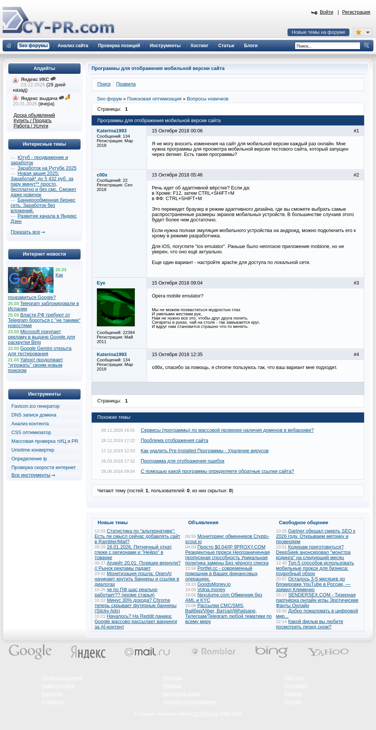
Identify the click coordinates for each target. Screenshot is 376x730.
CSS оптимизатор (31, 432)
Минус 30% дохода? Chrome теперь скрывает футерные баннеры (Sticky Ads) (136, 606)
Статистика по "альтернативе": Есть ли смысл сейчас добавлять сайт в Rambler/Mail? (137, 536)
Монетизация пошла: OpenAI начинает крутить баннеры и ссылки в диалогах (137, 579)
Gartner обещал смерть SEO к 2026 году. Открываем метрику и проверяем (315, 536)
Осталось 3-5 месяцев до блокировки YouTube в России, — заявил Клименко (313, 584)
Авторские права (182, 694)
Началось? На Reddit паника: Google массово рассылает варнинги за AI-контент (136, 622)
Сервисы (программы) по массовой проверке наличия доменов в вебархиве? (227, 430)
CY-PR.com (205, 714)
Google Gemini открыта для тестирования (39, 351)
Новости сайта (58, 686)
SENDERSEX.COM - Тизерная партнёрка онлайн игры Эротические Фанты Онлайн (317, 600)
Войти (326, 12)
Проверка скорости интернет (43, 467)
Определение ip (29, 458)
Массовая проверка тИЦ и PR (44, 441)
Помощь (172, 686)
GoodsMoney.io (214, 584)
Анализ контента (30, 423)
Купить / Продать (33, 120)
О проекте (53, 702)
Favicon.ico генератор (35, 406)
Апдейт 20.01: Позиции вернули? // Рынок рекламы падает (137, 565)
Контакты (52, 694)
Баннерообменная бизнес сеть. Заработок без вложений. (43, 205)
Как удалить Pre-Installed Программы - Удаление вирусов (205, 450)
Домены (293, 694)
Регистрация (356, 12)
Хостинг (293, 702)
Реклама (172, 678)
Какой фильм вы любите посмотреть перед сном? (309, 624)
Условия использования (189, 702)
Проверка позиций (62, 678)
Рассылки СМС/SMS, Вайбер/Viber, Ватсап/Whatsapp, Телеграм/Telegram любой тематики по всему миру (228, 613)
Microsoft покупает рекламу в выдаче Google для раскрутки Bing (41, 337)
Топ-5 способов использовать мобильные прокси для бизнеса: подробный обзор (315, 568)
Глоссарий (296, 686)
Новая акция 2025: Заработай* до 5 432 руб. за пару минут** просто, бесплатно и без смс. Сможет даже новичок (43, 184)
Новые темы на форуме (318, 32)
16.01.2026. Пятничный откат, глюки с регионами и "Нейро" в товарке (133, 552)
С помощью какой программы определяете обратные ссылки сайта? (217, 471)
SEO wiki (293, 678)
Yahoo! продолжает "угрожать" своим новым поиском (35, 365)
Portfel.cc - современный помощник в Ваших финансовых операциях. (221, 574)
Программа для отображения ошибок (182, 461)
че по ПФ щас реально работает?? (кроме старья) (126, 592)
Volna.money (211, 589)
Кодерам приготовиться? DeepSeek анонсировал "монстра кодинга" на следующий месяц (313, 552)
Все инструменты (30, 475)
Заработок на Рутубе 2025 (46, 168)
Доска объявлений (34, 115)
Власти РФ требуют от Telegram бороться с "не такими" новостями (44, 320)
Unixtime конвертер (32, 450)
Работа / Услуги (31, 126)
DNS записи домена (33, 415)
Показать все (25, 232)
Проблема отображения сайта (175, 440)
